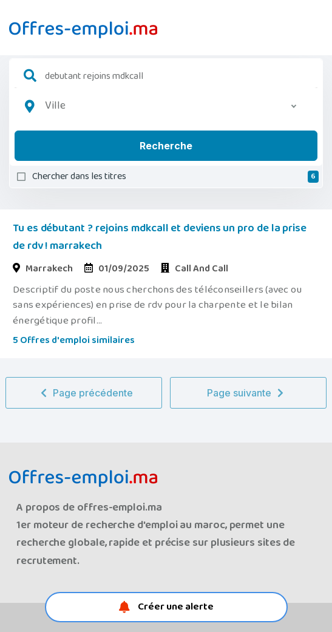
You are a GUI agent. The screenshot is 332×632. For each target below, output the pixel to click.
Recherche (166, 146)
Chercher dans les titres (175, 176)
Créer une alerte (166, 607)
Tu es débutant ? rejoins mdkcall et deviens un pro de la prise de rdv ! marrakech (160, 237)
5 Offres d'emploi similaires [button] (74, 340)
